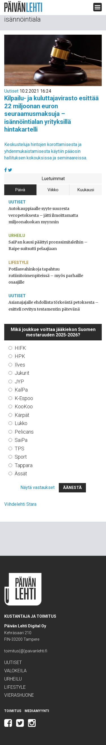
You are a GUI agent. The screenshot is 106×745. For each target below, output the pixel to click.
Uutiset (11, 91)
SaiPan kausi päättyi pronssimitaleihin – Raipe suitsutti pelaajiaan (47, 245)
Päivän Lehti (23, 6)
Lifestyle (18, 262)
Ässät (21, 473)
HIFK (20, 348)
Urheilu (16, 235)
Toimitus (12, 711)
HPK (20, 356)
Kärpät (22, 415)
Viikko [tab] (53, 189)
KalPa (21, 390)
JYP (19, 381)
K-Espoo (24, 398)
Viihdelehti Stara (20, 504)
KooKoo (24, 406)
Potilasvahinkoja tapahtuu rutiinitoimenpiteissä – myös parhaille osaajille (45, 276)
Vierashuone (19, 695)
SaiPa (21, 440)
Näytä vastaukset (37, 487)
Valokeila (15, 670)
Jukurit (22, 373)
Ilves (20, 365)
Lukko (21, 423)
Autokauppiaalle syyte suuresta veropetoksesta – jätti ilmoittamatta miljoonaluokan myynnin (43, 215)
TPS (19, 448)
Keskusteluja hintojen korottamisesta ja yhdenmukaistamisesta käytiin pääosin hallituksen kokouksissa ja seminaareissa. (45, 151)
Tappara (24, 465)
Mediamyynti (37, 711)
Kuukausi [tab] (85, 189)
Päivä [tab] (20, 189)
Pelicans (24, 432)
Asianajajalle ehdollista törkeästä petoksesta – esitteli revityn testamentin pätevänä (53, 305)
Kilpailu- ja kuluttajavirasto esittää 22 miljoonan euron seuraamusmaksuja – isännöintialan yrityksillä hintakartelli (51, 114)
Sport (21, 457)
